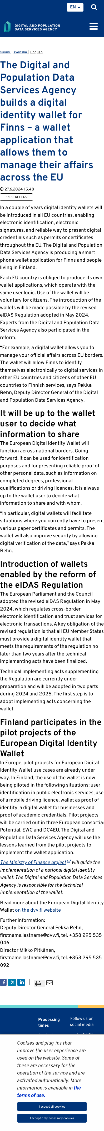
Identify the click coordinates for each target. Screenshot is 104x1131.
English (36, 52)
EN (73, 7)
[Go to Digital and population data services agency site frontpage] (44, 25)
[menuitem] (75, 7)
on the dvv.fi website (38, 910)
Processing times (49, 1022)
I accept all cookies (52, 1106)
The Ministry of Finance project (35, 862)
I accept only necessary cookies (52, 1118)
